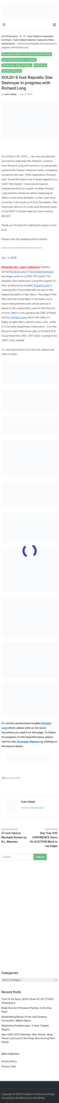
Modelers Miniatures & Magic (38, 1094)
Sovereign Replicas (41, 271)
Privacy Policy (9, 1061)
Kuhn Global (10, 94)
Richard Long (17, 271)
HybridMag (38, 1097)
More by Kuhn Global (32, 807)
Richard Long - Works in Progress (17, 65)
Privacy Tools (8, 1066)
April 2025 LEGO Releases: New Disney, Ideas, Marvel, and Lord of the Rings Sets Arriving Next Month (28, 1038)
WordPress (21, 1097)
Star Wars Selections (12, 71)
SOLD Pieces (40, 65)
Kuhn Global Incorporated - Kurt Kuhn (19, 60)
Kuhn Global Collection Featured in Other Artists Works (27, 54)
